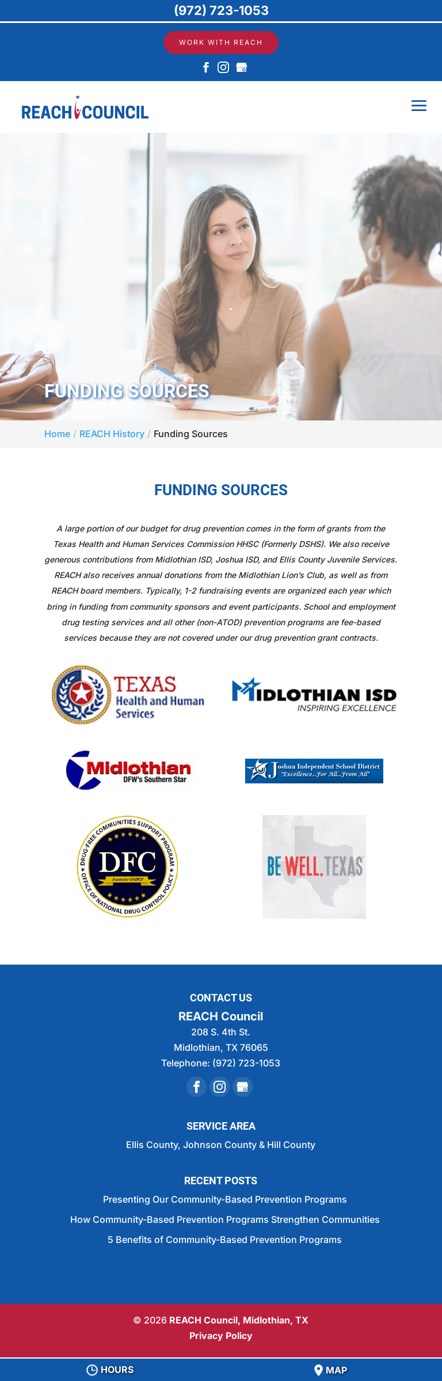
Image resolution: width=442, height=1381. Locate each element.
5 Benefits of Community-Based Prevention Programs (225, 1239)
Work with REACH (221, 42)
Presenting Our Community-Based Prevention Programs (225, 1199)
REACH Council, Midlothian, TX (238, 1320)
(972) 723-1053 (221, 10)
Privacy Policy (221, 1335)
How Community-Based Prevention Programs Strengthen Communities (225, 1219)
